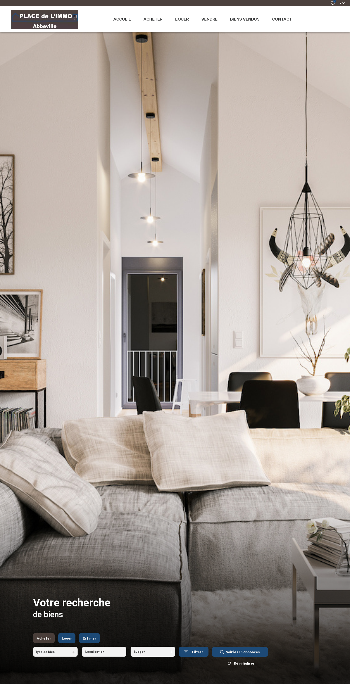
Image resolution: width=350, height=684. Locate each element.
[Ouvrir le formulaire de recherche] (193, 657)
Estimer (89, 643)
